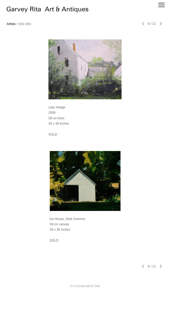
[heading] (47, 11)
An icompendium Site (85, 286)
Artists (11, 24)
